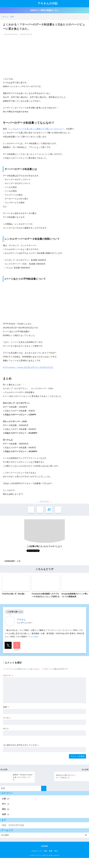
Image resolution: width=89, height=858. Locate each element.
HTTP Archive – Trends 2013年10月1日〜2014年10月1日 (28, 367)
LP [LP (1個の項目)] (4, 825)
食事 (6, 814)
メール (7, 718)
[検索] (43, 788)
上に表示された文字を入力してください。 (21, 745)
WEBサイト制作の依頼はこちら (44, 10)
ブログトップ (36, 851)
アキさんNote (32, 637)
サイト (6, 729)
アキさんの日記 (45, 3)
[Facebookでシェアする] (40, 509)
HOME (44, 846)
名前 (6, 707)
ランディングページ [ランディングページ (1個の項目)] (16, 825)
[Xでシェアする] (30, 509)
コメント (8, 676)
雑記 (6, 809)
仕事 (19, 561)
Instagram (17, 650)
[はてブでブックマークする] (49, 509)
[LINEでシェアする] (58, 509)
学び (6, 804)
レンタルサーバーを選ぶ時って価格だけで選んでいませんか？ (36, 129)
